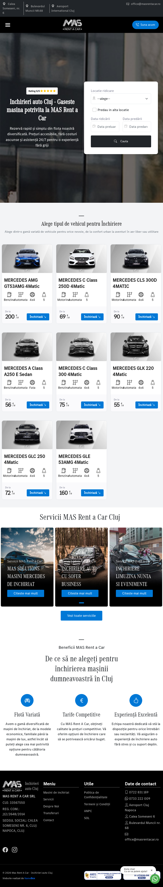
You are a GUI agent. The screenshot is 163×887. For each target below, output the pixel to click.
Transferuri (51, 813)
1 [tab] (81, 602)
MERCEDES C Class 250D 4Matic (77, 283)
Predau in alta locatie (113, 110)
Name (29, 878)
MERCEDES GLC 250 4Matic (24, 459)
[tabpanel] (27, 567)
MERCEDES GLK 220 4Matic (133, 371)
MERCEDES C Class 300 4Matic (77, 371)
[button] (9, 25)
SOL (87, 818)
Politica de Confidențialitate (95, 795)
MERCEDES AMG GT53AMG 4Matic (21, 283)
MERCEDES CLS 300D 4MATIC (135, 283)
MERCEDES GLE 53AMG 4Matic (74, 459)
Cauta (121, 141)
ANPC (88, 811)
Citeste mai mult (26, 593)
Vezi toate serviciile (81, 615)
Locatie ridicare (102, 91)
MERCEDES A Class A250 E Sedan (23, 371)
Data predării (132, 119)
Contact (48, 820)
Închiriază (38, 317)
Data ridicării (100, 119)
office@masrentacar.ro (145, 4)
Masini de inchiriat (56, 792)
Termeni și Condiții (97, 804)
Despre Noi (51, 806)
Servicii (48, 799)
